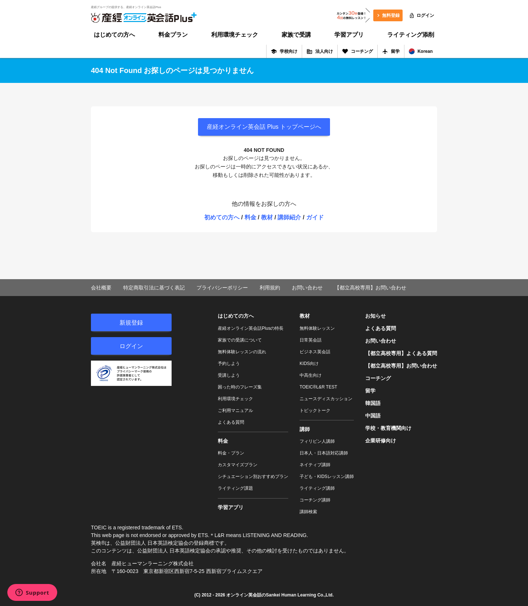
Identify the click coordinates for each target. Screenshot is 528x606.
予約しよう (229, 363)
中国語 (373, 416)
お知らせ (375, 316)
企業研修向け (380, 440)
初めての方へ (221, 217)
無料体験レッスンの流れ (242, 351)
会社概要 (101, 288)
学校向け (284, 51)
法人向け (320, 51)
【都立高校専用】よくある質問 (401, 353)
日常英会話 (311, 340)
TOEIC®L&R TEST (318, 387)
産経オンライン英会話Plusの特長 (250, 328)
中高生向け (311, 375)
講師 (305, 429)
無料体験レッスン (317, 328)
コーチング (357, 51)
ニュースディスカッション (326, 398)
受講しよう (229, 375)
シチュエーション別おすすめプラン (253, 476)
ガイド (315, 217)
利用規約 (270, 288)
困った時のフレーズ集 (240, 387)
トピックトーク (315, 410)
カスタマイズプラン (237, 464)
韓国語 (373, 403)
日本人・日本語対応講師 (324, 453)
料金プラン (173, 35)
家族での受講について (240, 340)
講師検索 (308, 511)
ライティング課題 (235, 488)
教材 (267, 217)
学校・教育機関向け (388, 428)
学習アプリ (349, 35)
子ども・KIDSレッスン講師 (327, 476)
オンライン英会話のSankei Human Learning (271, 595)
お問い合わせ (307, 288)
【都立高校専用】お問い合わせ (370, 288)
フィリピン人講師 (317, 441)
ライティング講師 (317, 488)
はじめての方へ (114, 35)
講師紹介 (289, 217)
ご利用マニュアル (235, 410)
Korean (421, 51)
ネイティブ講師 (315, 464)
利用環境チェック (234, 35)
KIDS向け (309, 363)
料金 (250, 217)
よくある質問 (231, 422)
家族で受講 (296, 35)
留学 (391, 51)
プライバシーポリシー (222, 288)
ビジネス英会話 (315, 351)
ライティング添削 (410, 35)
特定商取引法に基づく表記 (154, 288)
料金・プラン (231, 453)
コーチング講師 (315, 500)
